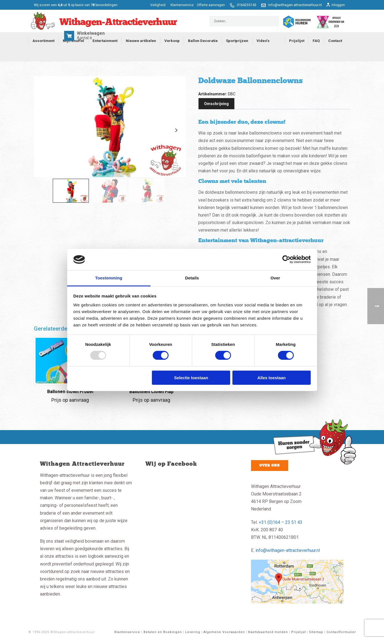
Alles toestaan (271, 377)
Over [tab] (275, 278)
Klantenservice (182, 5)
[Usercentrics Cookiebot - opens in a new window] (286, 259)
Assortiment (43, 40)
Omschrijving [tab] (216, 103)
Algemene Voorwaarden (224, 632)
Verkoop (172, 40)
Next (176, 130)
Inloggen (335, 5)
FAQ (316, 40)
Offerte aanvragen (211, 5)
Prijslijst (296, 40)
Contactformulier (341, 632)
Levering (192, 632)
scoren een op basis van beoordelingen (75, 5)
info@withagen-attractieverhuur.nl (295, 5)
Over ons (269, 465)
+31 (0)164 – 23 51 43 (280, 522)
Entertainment (104, 40)
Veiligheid (158, 5)
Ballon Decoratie (203, 40)
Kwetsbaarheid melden (268, 632)
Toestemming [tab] (108, 278)
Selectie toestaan (191, 377)
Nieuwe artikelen (141, 40)
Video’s (263, 40)
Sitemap (316, 632)
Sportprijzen (237, 40)
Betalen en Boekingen (163, 632)
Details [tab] (192, 278)
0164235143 (246, 5)
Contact (335, 40)
